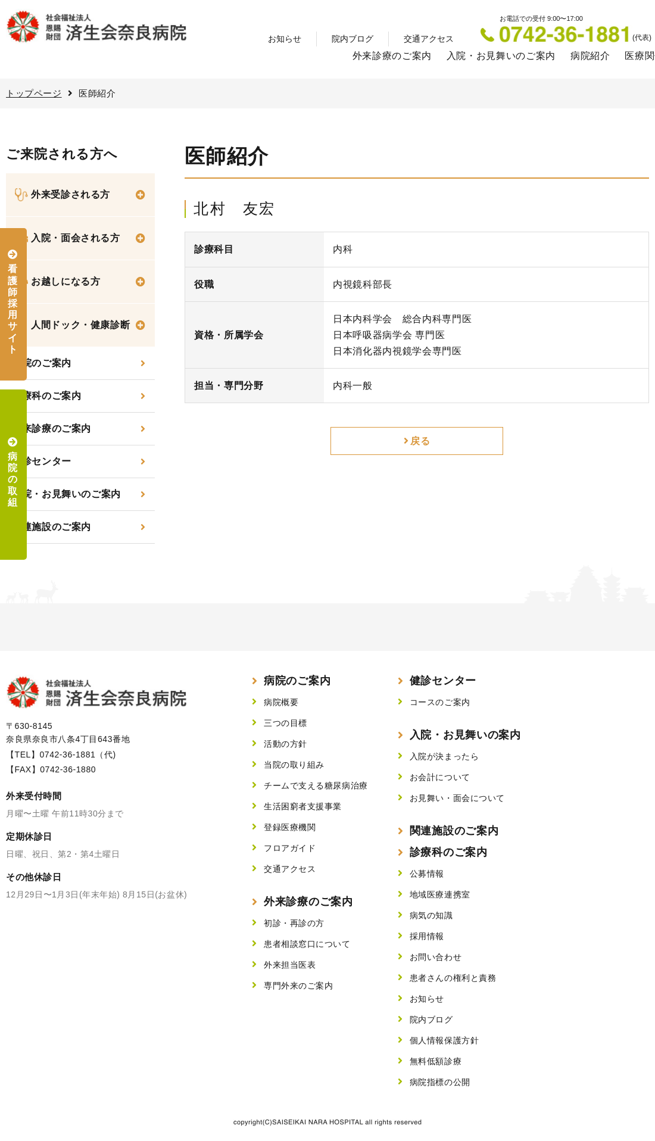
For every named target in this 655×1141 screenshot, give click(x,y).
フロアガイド (290, 848)
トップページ (34, 93)
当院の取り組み (294, 764)
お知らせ (284, 38)
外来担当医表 (290, 964)
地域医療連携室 (440, 894)
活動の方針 (285, 744)
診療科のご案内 (46, 396)
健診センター (41, 461)
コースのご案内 (440, 702)
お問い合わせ (435, 957)
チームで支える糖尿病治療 (316, 785)
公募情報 (427, 873)
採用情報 (427, 936)
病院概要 (281, 702)
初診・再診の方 (294, 923)
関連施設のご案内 (51, 527)
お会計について (440, 777)
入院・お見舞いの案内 (465, 735)
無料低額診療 (435, 1061)
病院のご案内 (297, 681)
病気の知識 (431, 915)
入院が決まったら (444, 756)
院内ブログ (352, 38)
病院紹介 (590, 56)
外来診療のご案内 (392, 56)
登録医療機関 (290, 827)
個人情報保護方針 (444, 1040)
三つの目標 (285, 723)
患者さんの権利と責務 (453, 978)
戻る (420, 441)
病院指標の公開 (440, 1082)
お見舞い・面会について (457, 798)
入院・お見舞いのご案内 (501, 56)
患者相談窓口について (307, 944)
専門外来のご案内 (298, 985)
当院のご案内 (41, 363)
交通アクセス (429, 38)
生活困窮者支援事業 (303, 806)
